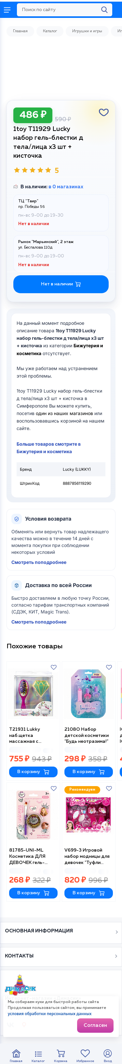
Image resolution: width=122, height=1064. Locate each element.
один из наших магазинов (64, 413)
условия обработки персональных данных (49, 1013)
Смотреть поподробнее (38, 562)
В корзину (33, 772)
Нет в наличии (61, 284)
